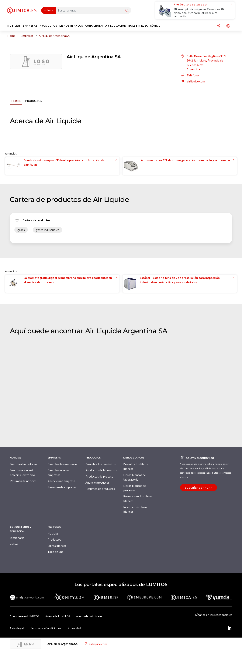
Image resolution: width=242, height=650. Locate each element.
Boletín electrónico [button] (144, 25)
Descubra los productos (100, 464)
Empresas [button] (30, 25)
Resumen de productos (100, 489)
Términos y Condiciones (45, 628)
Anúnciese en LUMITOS (24, 616)
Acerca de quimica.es (89, 616)
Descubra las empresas (62, 464)
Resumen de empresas (62, 487)
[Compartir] (218, 26)
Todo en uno (56, 552)
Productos (33, 101)
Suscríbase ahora (198, 487)
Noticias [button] (14, 25)
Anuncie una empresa (61, 481)
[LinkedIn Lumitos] (229, 628)
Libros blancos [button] (71, 25)
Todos (47, 10)
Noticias (53, 533)
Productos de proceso (99, 476)
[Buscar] (127, 10)
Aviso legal (17, 628)
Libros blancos (57, 546)
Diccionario (17, 538)
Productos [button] (48, 25)
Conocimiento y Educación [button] (105, 25)
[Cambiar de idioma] (228, 26)
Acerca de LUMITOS (57, 616)
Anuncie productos (97, 482)
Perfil (16, 101)
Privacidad (74, 628)
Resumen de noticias (23, 481)
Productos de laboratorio (101, 470)
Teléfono (189, 75)
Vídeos (14, 544)
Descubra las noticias (23, 464)
